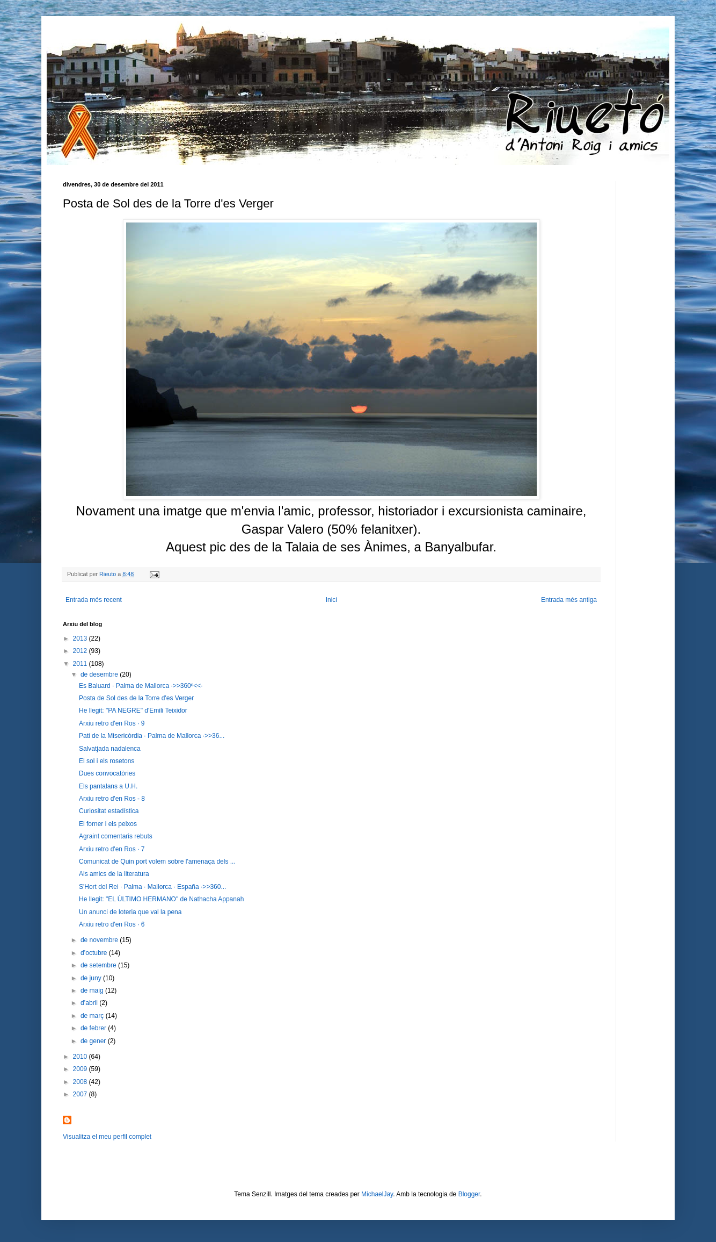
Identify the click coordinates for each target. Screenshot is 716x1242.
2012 (81, 651)
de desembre (100, 674)
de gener (94, 1041)
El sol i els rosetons (106, 761)
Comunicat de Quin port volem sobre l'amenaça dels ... (157, 861)
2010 (81, 1056)
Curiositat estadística (108, 811)
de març (93, 1016)
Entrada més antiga (569, 600)
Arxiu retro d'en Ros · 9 (111, 723)
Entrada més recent (93, 600)
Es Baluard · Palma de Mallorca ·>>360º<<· (141, 686)
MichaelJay (377, 1194)
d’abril (90, 1003)
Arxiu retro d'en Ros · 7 (111, 849)
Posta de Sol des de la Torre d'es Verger (136, 698)
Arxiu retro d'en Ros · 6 (111, 924)
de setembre (99, 965)
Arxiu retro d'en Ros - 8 (112, 798)
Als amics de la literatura (114, 874)
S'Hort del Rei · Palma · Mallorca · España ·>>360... (152, 887)
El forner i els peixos (108, 824)
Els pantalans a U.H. (108, 786)
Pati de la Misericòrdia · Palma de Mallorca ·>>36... (151, 736)
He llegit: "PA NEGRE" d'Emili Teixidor (133, 710)
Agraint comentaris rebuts (115, 836)
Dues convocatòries (107, 773)
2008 (81, 1082)
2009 (81, 1069)
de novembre (100, 940)
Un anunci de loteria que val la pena (130, 912)
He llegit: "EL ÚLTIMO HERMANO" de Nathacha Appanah (161, 899)
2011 (81, 663)
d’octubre (95, 953)
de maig (93, 990)
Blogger (469, 1194)
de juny (92, 978)
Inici (331, 600)
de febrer (94, 1028)
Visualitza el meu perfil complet (107, 1136)
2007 (81, 1094)
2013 (81, 638)
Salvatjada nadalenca (110, 748)
